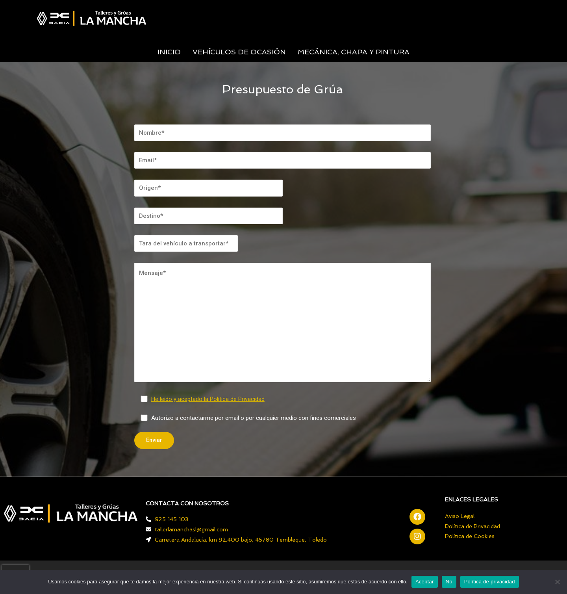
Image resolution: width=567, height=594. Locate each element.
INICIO (169, 52)
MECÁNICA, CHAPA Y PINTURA (354, 52)
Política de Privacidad (472, 526)
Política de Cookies (470, 536)
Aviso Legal (459, 516)
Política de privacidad (489, 582)
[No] (557, 582)
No (449, 582)
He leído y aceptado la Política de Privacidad (208, 399)
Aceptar (424, 582)
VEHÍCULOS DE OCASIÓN (239, 52)
